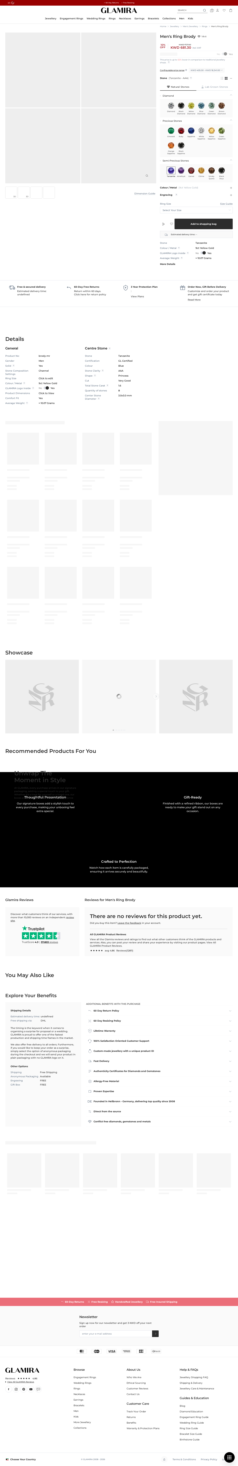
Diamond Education (191, 1411)
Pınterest (23, 1389)
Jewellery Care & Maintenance (197, 1388)
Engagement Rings (85, 1377)
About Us (133, 1370)
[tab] (178, 87)
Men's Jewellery (190, 26)
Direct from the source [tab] (107, 1194)
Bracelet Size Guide (191, 1433)
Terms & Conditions (184, 1459)
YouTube (31, 1389)
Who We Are (134, 1377)
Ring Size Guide (189, 1428)
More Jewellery (82, 1422)
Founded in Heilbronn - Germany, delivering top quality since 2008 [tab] (134, 1184)
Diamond (168, 95)
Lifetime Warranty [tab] (104, 1114)
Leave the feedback (129, 1006)
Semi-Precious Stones (176, 160)
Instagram (16, 1389)
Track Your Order (136, 1411)
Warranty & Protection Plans (143, 1428)
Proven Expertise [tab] (104, 1174)
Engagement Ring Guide (194, 1417)
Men (76, 1411)
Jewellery (174, 26)
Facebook (8, 1389)
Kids (76, 1416)
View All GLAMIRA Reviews (20, 1382)
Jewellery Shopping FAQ (194, 1377)
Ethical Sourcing (136, 1382)
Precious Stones (172, 120)
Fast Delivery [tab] (101, 1144)
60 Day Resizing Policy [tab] (107, 1104)
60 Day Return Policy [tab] (106, 1093)
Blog (38, 1389)
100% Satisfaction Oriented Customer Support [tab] (121, 1124)
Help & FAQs (189, 1370)
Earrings (78, 1399)
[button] (119, 899)
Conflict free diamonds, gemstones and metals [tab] (122, 1204)
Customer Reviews (137, 1388)
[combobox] (192, 10)
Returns (131, 1417)
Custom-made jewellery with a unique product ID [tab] (124, 1134)
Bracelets (79, 1405)
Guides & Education (194, 1398)
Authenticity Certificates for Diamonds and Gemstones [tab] (127, 1154)
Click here (80, 294)
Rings (204, 26)
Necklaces (79, 1394)
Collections (80, 1427)
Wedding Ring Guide (192, 1422)
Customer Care (138, 1404)
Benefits (131, 1422)
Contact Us (133, 1394)
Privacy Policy (209, 1459)
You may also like (29, 1058)
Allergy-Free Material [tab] (106, 1164)
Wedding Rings (82, 1382)
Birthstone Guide (189, 1439)
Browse (79, 1370)
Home (163, 26)
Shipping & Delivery (191, 1382)
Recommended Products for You (50, 751)
